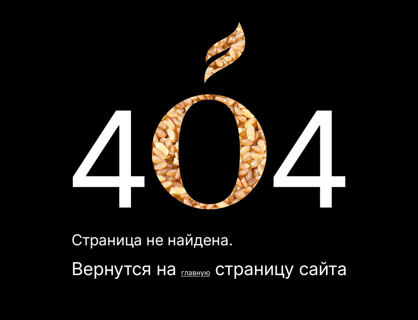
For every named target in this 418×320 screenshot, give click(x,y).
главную (195, 272)
